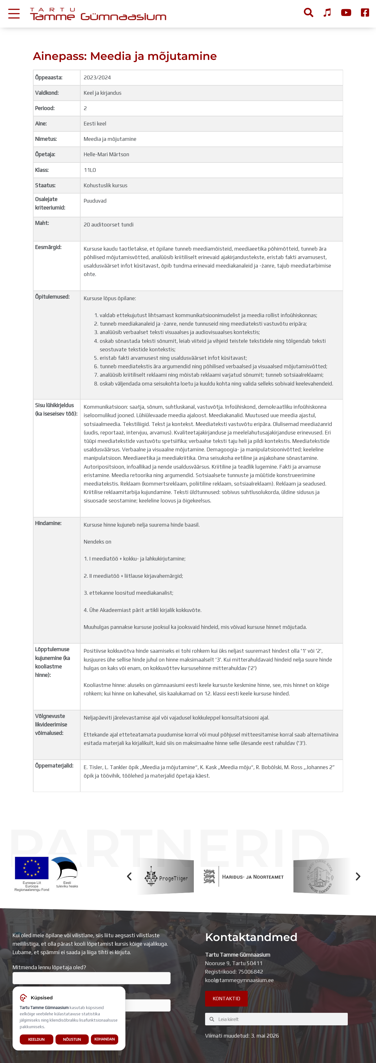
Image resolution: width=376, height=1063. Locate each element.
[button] (129, 876)
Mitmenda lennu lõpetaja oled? (92, 974)
